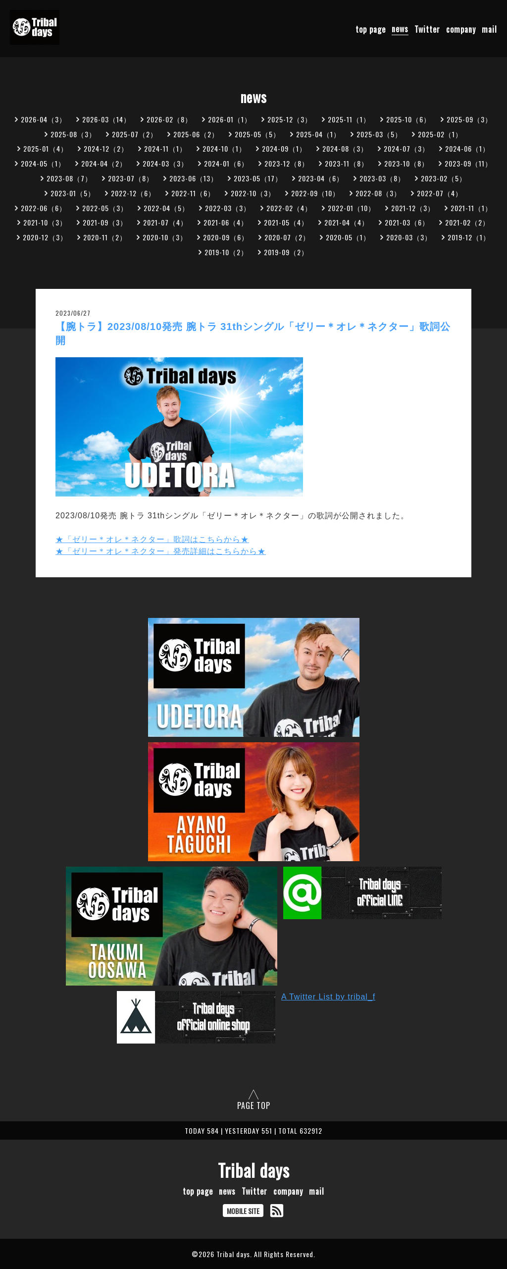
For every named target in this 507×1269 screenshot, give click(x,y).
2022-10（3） (253, 193)
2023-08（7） (69, 178)
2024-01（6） (226, 163)
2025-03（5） (379, 134)
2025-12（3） (289, 119)
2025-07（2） (134, 134)
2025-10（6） (408, 119)
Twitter (427, 29)
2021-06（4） (225, 222)
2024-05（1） (43, 163)
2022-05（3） (105, 208)
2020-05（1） (348, 237)
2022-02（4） (289, 208)
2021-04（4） (346, 222)
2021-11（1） (471, 208)
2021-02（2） (467, 222)
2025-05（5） (257, 134)
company (461, 29)
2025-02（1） (440, 134)
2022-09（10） (315, 193)
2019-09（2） (286, 252)
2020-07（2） (287, 237)
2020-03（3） (409, 237)
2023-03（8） (382, 178)
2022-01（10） (351, 208)
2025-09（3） (469, 119)
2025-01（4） (45, 148)
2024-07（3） (406, 148)
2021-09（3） (105, 222)
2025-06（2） (196, 134)
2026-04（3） (43, 119)
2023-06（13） (193, 178)
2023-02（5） (443, 178)
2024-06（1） (467, 148)
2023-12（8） (286, 163)
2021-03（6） (407, 222)
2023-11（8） (346, 163)
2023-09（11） (468, 163)
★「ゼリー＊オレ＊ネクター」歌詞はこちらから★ (152, 539)
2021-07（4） (165, 222)
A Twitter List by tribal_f (328, 997)
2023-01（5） (73, 193)
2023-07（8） (130, 178)
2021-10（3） (45, 222)
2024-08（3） (345, 148)
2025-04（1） (318, 134)
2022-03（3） (228, 208)
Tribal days (254, 1170)
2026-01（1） (230, 119)
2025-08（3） (73, 134)
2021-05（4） (286, 222)
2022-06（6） (43, 208)
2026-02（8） (169, 119)
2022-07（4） (439, 193)
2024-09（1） (284, 148)
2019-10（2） (226, 252)
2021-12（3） (413, 208)
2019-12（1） (469, 237)
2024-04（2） (104, 163)
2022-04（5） (166, 208)
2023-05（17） (258, 178)
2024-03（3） (165, 163)
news (400, 29)
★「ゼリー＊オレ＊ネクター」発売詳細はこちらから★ (160, 551)
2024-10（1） (224, 148)
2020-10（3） (165, 237)
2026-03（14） (106, 119)
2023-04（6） (321, 178)
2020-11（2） (105, 237)
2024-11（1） (165, 148)
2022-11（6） (193, 193)
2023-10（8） (406, 163)
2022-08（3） (378, 193)
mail (489, 29)
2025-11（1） (349, 119)
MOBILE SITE (243, 1211)
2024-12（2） (106, 148)
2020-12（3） (45, 237)
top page (370, 29)
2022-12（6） (133, 193)
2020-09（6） (226, 237)
